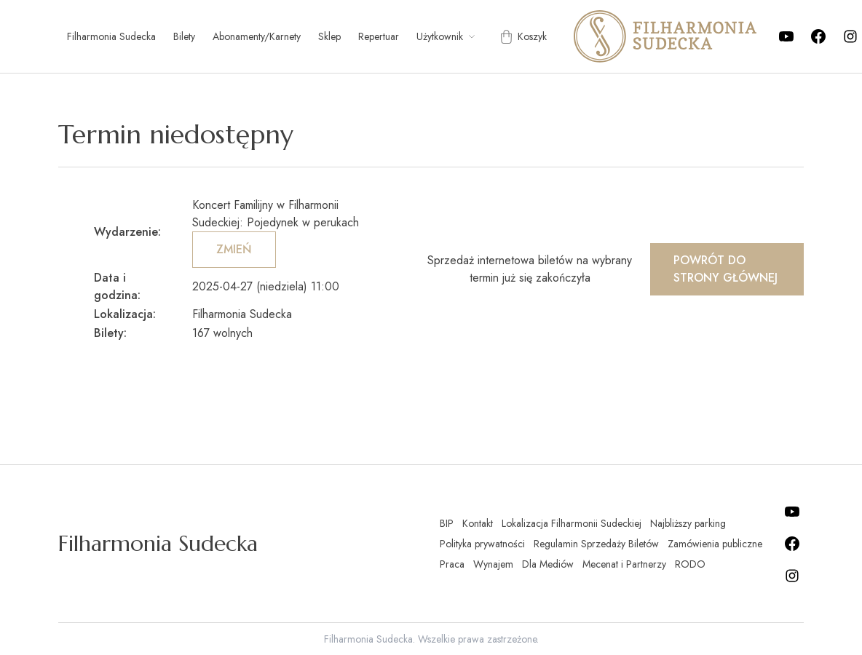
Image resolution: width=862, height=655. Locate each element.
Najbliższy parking (688, 523)
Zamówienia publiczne (715, 543)
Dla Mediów (548, 564)
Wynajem (493, 564)
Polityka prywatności (482, 543)
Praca (452, 564)
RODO (690, 564)
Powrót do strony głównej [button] (725, 269)
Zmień (234, 249)
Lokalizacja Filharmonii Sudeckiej (571, 523)
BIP (447, 523)
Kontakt (477, 523)
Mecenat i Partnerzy (624, 564)
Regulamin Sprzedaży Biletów (596, 543)
